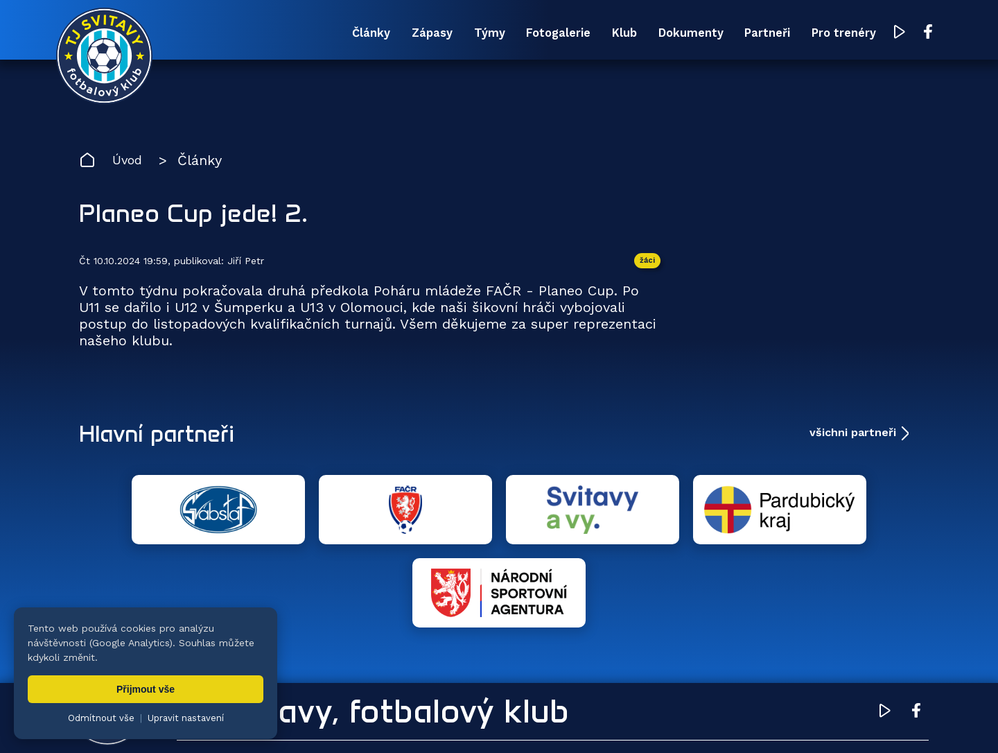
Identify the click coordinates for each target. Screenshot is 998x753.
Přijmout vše (145, 689)
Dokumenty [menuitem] (649, 33)
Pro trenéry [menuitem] (819, 33)
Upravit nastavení (186, 718)
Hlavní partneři (164, 436)
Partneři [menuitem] (734, 33)
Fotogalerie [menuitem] (501, 33)
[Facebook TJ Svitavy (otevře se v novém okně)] (906, 33)
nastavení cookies (552, 721)
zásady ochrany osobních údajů (676, 721)
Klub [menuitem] (575, 33)
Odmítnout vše (101, 718)
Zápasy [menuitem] (359, 33)
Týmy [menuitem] (423, 33)
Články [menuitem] (291, 33)
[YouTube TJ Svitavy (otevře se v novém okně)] (878, 34)
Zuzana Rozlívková (288, 721)
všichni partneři (852, 435)
